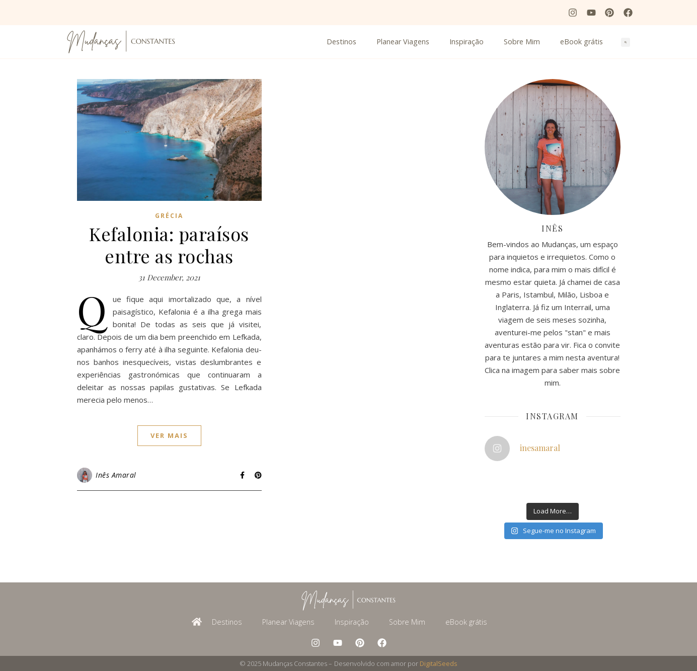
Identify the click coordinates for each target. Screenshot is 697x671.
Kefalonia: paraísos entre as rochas (169, 244)
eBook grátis (581, 41)
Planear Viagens (402, 41)
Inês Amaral (116, 475)
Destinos (341, 41)
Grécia (169, 215)
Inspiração (466, 41)
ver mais (169, 435)
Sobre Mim (522, 41)
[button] (625, 42)
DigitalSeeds (438, 663)
